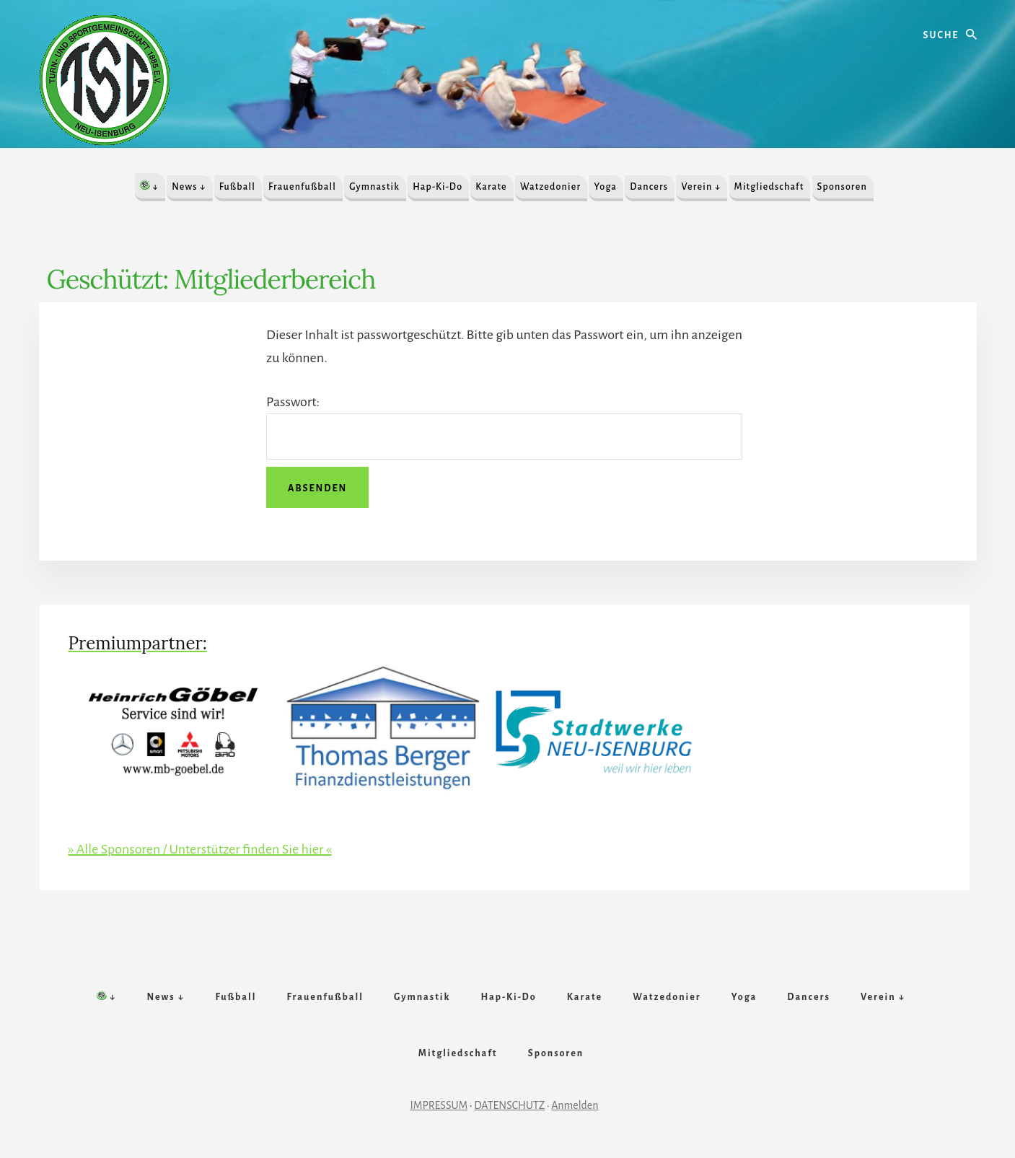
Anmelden (574, 1105)
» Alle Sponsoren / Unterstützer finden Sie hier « (200, 849)
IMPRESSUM (439, 1105)
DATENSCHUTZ (509, 1105)
